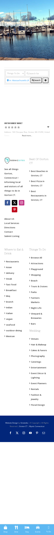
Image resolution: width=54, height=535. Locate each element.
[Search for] (36, 73)
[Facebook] (7, 202)
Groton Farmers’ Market (13, 123)
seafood (10, 324)
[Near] (18, 80)
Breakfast (11, 290)
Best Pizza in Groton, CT (37, 183)
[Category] (15, 73)
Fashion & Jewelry (36, 397)
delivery (10, 273)
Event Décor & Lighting (38, 375)
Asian (9, 267)
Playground (37, 269)
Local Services (11, 223)
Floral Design (38, 404)
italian (9, 313)
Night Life (36, 307)
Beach (34, 280)
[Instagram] (21, 202)
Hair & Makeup (38, 344)
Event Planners (39, 383)
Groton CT (23, 426)
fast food (11, 284)
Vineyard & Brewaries (36, 315)
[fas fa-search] (36, 80)
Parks (34, 292)
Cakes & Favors (39, 350)
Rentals (35, 389)
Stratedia (24, 423)
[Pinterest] (14, 209)
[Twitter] (14, 202)
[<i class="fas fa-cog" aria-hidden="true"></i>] (45, 80)
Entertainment (38, 367)
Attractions (37, 263)
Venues (35, 338)
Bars (33, 323)
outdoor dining (14, 330)
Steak (9, 278)
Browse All (36, 257)
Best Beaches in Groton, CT (39, 173)
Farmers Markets (35, 300)
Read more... (27, 135)
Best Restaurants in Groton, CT (38, 195)
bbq (8, 296)
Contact (8, 231)
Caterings (36, 361)
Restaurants (12, 261)
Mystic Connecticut (36, 426)
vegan (9, 318)
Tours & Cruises (39, 286)
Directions (9, 227)
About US (9, 218)
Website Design (11, 423)
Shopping (36, 274)
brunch (9, 301)
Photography (38, 356)
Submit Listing (12, 236)
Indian (9, 307)
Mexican (10, 336)
